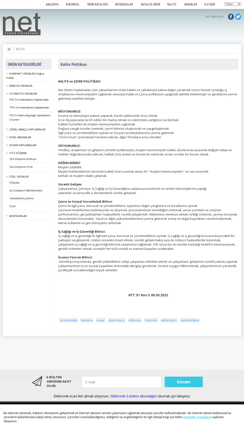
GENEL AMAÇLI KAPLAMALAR (26, 129)
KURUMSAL (73, 4)
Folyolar (15, 182)
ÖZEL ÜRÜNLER (17, 176)
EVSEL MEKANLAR (18, 137)
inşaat (101, 320)
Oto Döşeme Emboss (23, 159)
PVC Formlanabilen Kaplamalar (29, 99)
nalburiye (134, 320)
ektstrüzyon (169, 320)
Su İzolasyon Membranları (26, 190)
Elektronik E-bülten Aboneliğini (134, 396)
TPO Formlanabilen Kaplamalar (29, 107)
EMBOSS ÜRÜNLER (19, 85)
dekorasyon (116, 320)
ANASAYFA (52, 4)
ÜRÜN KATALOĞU (97, 4)
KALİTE (172, 4)
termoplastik (68, 320)
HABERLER (190, 4)
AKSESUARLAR (16, 216)
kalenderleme (190, 320)
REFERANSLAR (124, 4)
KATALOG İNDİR (150, 4)
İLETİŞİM (209, 4)
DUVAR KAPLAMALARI (21, 145)
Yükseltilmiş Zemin (22, 198)
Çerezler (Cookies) (197, 417)
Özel (12, 206)
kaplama (87, 320)
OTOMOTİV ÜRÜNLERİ (21, 93)
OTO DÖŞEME (16, 153)
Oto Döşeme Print (21, 167)
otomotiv (151, 320)
